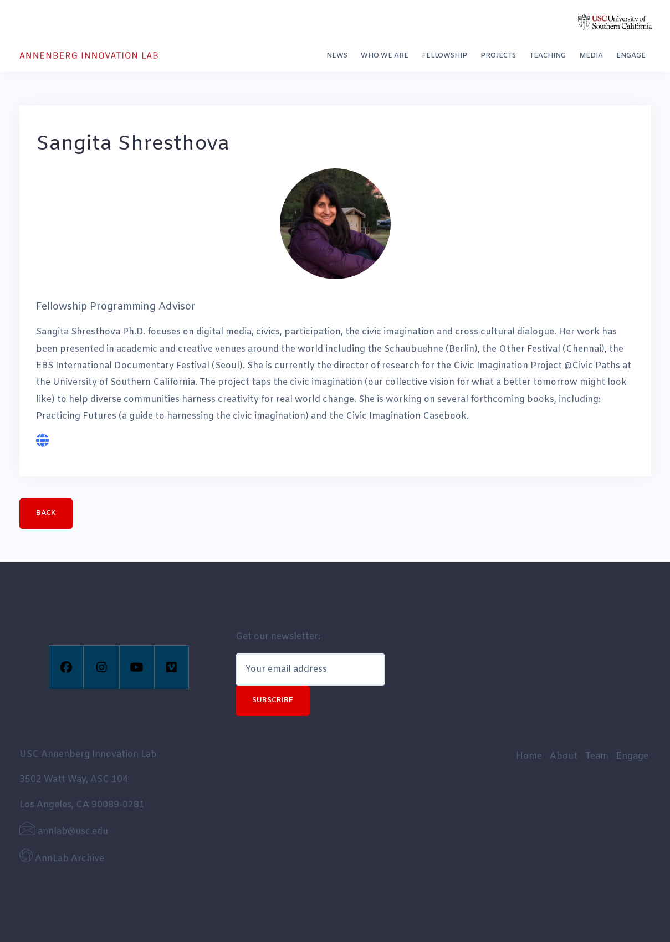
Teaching (547, 56)
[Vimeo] (171, 667)
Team (596, 756)
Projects (498, 56)
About (563, 756)
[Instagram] (101, 667)
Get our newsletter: (278, 636)
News (336, 56)
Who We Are (384, 56)
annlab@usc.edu (63, 831)
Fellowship (444, 56)
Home (529, 756)
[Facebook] (66, 667)
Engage (631, 56)
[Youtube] (136, 667)
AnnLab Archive (61, 858)
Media (591, 56)
